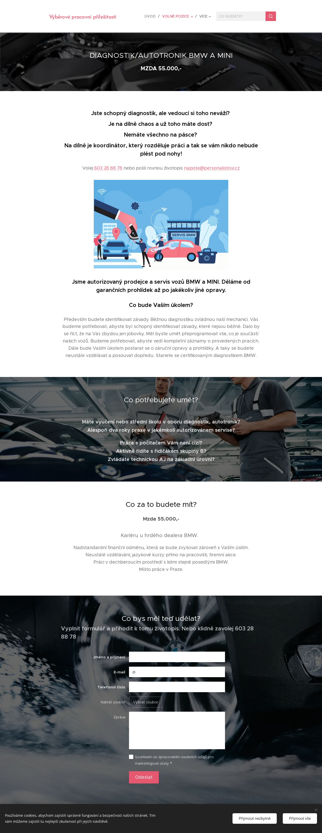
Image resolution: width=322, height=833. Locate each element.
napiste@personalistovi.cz (212, 168)
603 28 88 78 (108, 168)
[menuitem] (152, 16)
